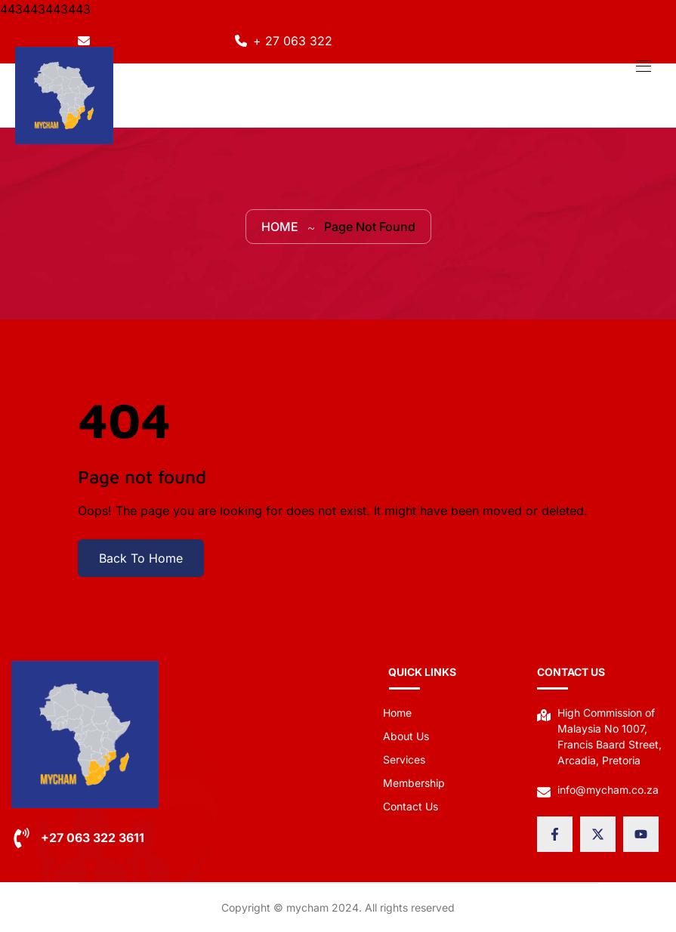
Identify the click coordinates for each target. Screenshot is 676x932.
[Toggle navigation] (642, 65)
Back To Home (141, 558)
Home (279, 226)
